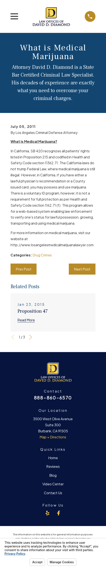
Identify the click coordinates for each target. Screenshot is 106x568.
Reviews (53, 466)
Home (53, 457)
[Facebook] (58, 513)
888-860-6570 (53, 398)
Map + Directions (53, 437)
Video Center (53, 484)
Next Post (82, 269)
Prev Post (23, 269)
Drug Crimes (42, 255)
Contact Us (53, 493)
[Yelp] (47, 513)
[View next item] (30, 337)
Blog (53, 475)
